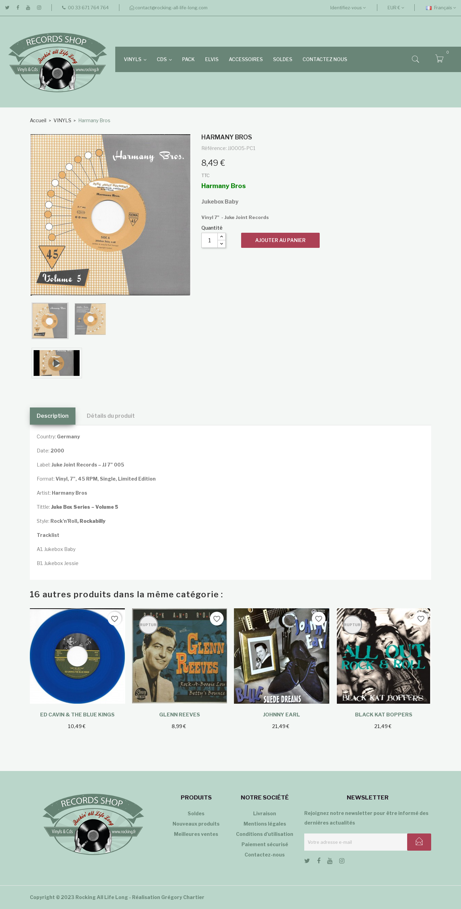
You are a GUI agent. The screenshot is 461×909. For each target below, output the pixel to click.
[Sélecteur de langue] (441, 7)
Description (53, 416)
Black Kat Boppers (383, 715)
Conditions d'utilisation (264, 834)
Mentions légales (265, 824)
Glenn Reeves (179, 715)
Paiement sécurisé (264, 844)
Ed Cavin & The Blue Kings (77, 715)
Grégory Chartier (182, 897)
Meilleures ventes (196, 834)
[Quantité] (209, 240)
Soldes (196, 813)
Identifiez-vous (348, 7)
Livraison (264, 813)
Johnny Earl (281, 715)
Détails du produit (111, 416)
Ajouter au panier (280, 240)
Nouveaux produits (196, 824)
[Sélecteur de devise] (396, 7)
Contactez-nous (265, 855)
